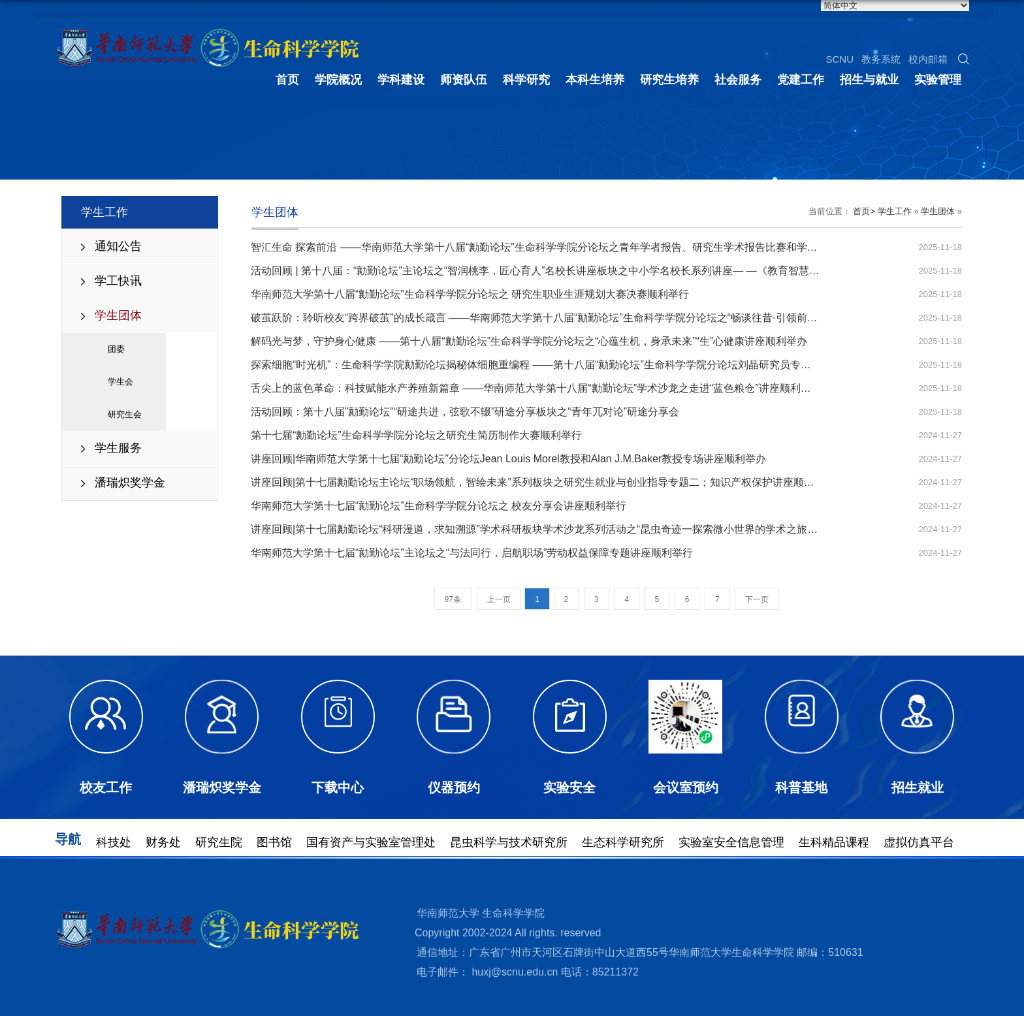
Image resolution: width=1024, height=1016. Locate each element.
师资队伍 (463, 77)
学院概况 (338, 77)
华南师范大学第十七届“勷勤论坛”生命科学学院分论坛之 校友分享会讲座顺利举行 (438, 505)
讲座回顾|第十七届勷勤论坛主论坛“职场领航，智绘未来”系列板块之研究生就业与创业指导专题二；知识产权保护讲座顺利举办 (543, 482)
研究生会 (125, 414)
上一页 (499, 599)
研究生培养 (669, 77)
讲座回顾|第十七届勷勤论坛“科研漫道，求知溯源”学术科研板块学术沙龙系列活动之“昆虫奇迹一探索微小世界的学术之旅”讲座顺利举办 (562, 529)
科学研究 (526, 77)
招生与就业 (869, 77)
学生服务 (118, 447)
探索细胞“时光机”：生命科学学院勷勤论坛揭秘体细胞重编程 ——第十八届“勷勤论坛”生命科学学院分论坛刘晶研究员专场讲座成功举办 (562, 364)
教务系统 (881, 57)
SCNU (839, 57)
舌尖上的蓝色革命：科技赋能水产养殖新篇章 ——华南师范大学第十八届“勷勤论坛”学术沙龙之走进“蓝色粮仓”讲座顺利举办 (536, 388)
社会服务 (737, 77)
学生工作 (895, 211)
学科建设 (400, 77)
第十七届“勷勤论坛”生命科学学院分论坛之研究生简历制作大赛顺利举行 (416, 435)
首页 (287, 77)
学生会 (120, 382)
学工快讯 (118, 280)
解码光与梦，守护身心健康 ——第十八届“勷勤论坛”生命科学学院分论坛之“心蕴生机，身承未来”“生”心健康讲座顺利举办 (529, 341)
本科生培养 (595, 77)
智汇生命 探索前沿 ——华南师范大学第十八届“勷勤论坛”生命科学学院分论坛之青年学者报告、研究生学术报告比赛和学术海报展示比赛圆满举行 (586, 247)
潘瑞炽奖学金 (130, 482)
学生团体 (118, 315)
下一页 (757, 599)
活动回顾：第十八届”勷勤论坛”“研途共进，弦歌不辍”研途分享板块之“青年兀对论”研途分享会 (465, 411)
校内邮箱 (928, 57)
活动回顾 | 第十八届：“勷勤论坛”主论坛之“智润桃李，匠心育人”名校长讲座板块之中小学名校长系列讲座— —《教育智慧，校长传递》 (561, 270)
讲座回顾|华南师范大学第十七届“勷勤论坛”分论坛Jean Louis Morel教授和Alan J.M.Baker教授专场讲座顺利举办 (508, 458)
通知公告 (118, 246)
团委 (116, 349)
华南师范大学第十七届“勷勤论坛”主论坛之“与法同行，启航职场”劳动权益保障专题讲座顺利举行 (472, 552)
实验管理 (937, 77)
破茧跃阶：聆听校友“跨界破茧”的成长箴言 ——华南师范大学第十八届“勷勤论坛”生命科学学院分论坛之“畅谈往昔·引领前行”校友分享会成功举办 (583, 317)
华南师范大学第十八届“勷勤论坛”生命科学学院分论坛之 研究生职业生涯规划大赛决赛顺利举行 (470, 294)
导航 (68, 840)
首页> (864, 211)
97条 (453, 599)
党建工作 (800, 77)
